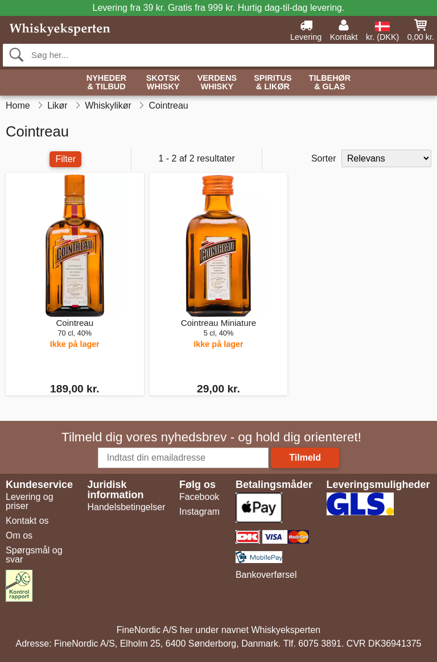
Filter (65, 159)
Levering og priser (29, 501)
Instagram (199, 511)
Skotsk (163, 82)
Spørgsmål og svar (34, 554)
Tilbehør (330, 82)
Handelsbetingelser (127, 507)
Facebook (199, 497)
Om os (19, 535)
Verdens (217, 82)
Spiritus (272, 82)
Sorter (323, 158)
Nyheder (106, 82)
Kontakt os (27, 521)
